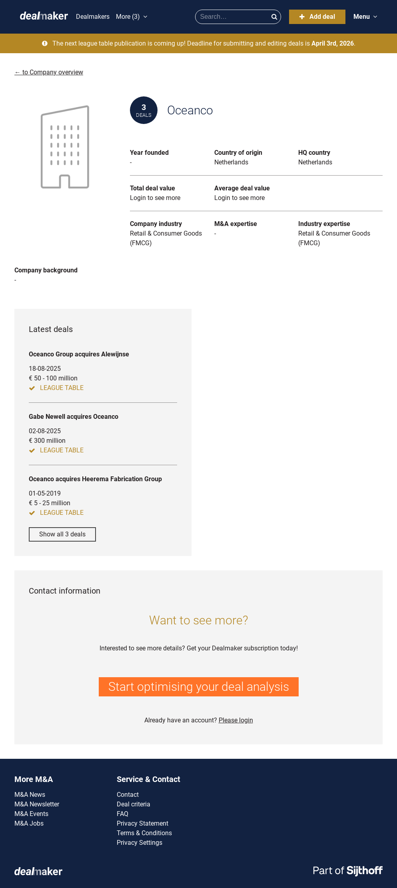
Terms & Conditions (144, 833)
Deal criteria (133, 804)
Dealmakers (93, 16)
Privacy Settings (139, 842)
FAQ (122, 814)
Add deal (317, 16)
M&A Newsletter (36, 804)
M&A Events (31, 814)
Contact (128, 794)
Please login (236, 720)
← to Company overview (48, 72)
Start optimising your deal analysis (198, 687)
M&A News (29, 794)
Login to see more (155, 198)
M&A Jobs (29, 823)
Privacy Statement (142, 823)
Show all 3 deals (62, 534)
